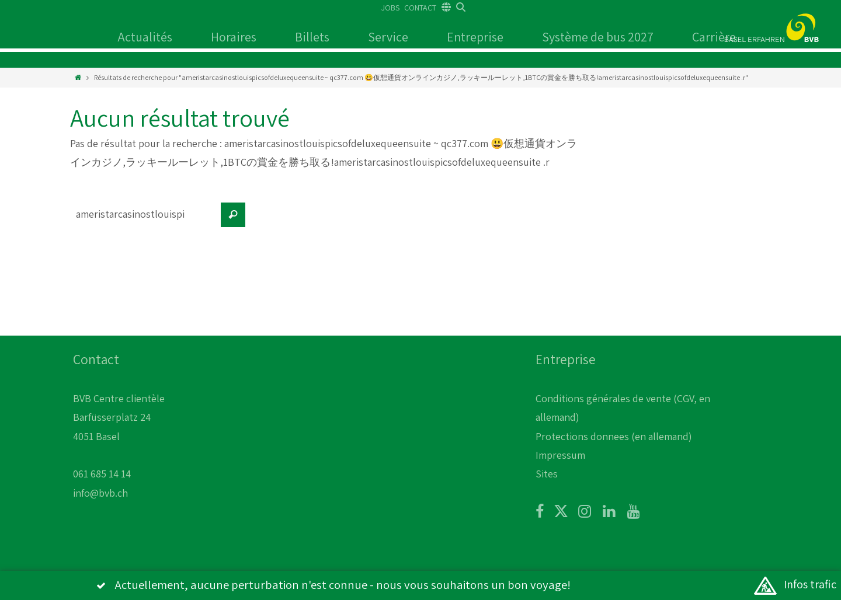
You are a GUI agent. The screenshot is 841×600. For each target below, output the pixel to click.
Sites (547, 473)
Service (388, 37)
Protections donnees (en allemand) (614, 436)
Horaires (233, 37)
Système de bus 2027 (598, 37)
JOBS (390, 7)
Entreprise (475, 37)
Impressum (560, 455)
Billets (312, 37)
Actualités (144, 37)
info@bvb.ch (100, 493)
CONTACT (420, 7)
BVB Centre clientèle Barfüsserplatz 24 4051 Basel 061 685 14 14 (119, 436)
